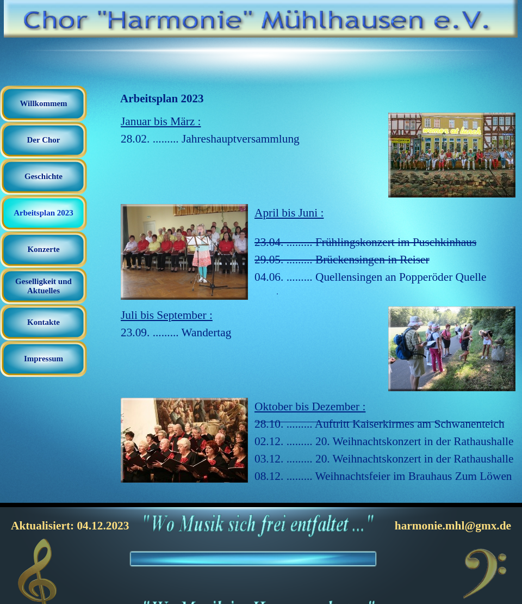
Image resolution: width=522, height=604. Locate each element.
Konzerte (43, 249)
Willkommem (43, 103)
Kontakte (43, 322)
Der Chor (43, 139)
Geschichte (43, 176)
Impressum (43, 358)
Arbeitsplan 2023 (43, 212)
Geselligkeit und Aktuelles (43, 286)
